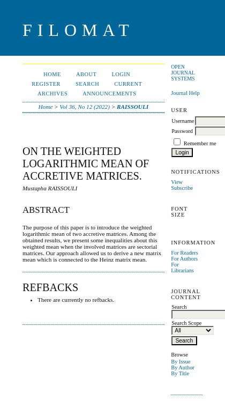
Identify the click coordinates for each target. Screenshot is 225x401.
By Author (182, 367)
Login (120, 74)
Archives (53, 93)
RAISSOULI (132, 106)
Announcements (109, 93)
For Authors (184, 259)
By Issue (180, 362)
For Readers (184, 253)
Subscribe (182, 188)
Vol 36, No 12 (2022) (84, 106)
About (86, 74)
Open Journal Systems (183, 72)
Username (182, 121)
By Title (180, 373)
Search (87, 84)
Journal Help (185, 93)
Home (52, 74)
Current (128, 84)
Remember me (200, 143)
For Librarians (182, 267)
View (177, 182)
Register (46, 84)
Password (182, 131)
